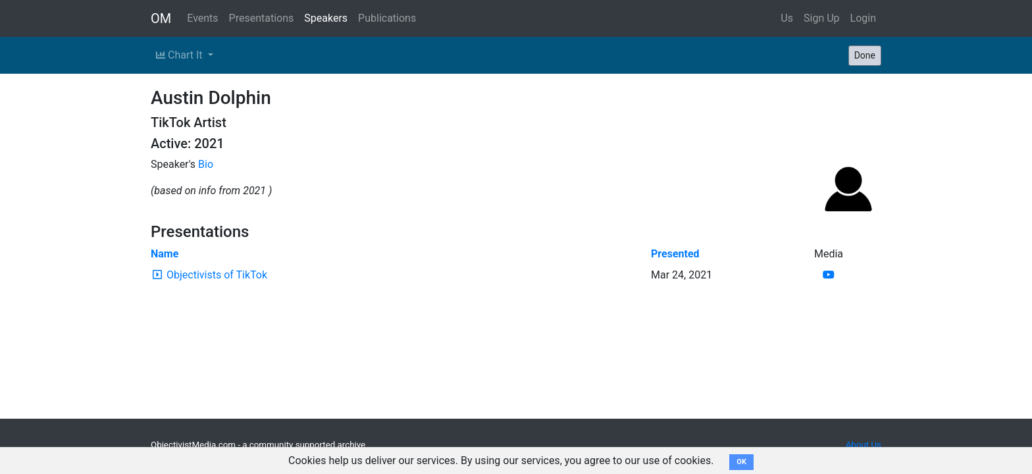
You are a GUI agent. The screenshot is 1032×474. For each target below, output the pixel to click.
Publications (387, 18)
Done (864, 55)
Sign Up (822, 18)
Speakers (326, 18)
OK (741, 462)
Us (787, 18)
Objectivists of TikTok (217, 275)
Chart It (180, 55)
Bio (205, 164)
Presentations (261, 18)
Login (863, 18)
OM (161, 18)
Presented (675, 254)
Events (202, 18)
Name (164, 254)
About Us (863, 445)
